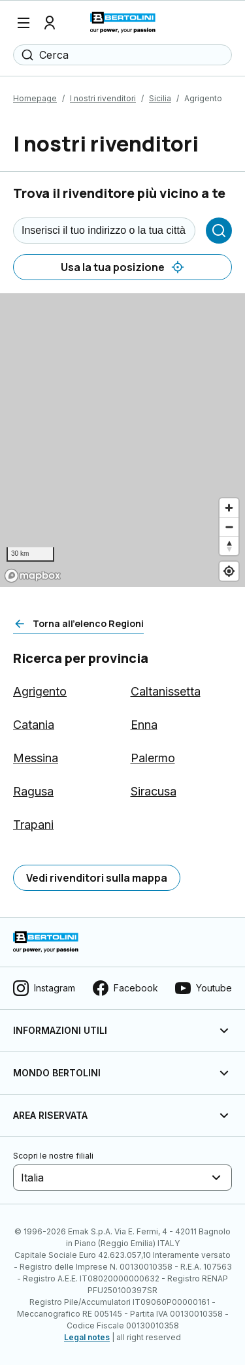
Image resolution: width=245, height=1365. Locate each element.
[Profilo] (49, 22)
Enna (144, 724)
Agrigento (40, 691)
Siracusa (153, 791)
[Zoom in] (229, 507)
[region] (122, 440)
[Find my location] (229, 571)
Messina (35, 758)
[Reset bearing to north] (229, 545)
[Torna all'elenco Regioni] (78, 623)
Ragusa (33, 791)
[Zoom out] (229, 526)
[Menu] (23, 22)
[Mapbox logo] (32, 575)
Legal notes (87, 1337)
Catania (33, 724)
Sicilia (160, 98)
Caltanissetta (166, 691)
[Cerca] (219, 230)
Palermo (153, 758)
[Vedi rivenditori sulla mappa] (96, 878)
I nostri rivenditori (103, 98)
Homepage (35, 98)
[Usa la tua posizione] (122, 267)
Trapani (33, 824)
